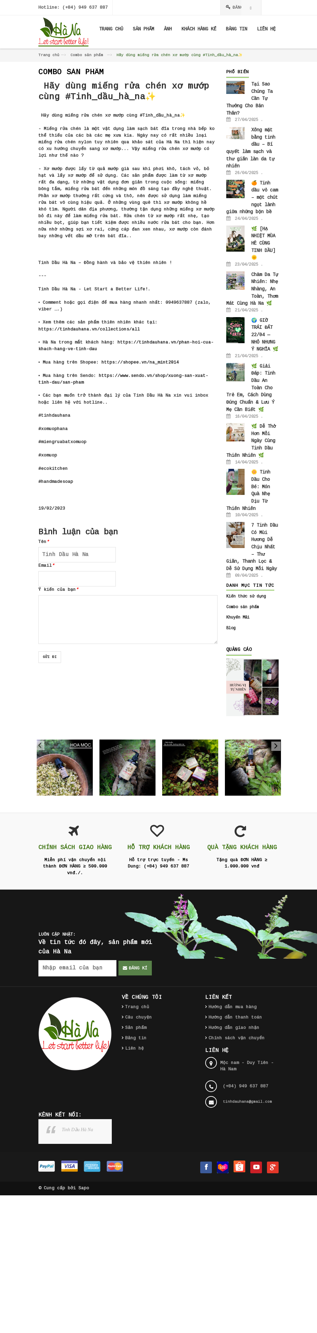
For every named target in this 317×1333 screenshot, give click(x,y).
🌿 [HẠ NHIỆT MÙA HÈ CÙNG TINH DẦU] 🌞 (263, 243)
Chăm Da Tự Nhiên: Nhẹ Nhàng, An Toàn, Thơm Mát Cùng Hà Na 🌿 (252, 289)
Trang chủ (48, 55)
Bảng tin (135, 1038)
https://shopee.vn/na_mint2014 (140, 362)
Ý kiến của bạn (58, 589)
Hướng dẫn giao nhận (234, 1027)
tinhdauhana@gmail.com (247, 1102)
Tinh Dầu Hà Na (77, 1129)
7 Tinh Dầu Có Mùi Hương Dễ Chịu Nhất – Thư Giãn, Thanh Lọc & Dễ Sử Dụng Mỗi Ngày (252, 547)
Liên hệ (134, 1048)
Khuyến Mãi (238, 617)
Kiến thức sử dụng (246, 596)
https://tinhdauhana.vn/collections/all (89, 329)
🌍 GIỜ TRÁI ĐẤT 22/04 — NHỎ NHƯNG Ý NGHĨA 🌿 (264, 335)
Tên (43, 541)
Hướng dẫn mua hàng (233, 1007)
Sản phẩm (135, 1027)
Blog (231, 628)
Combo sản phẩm (86, 55)
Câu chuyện (138, 1017)
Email (46, 565)
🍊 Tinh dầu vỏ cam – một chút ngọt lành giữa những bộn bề (252, 197)
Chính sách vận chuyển (237, 1038)
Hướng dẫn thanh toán (235, 1017)
